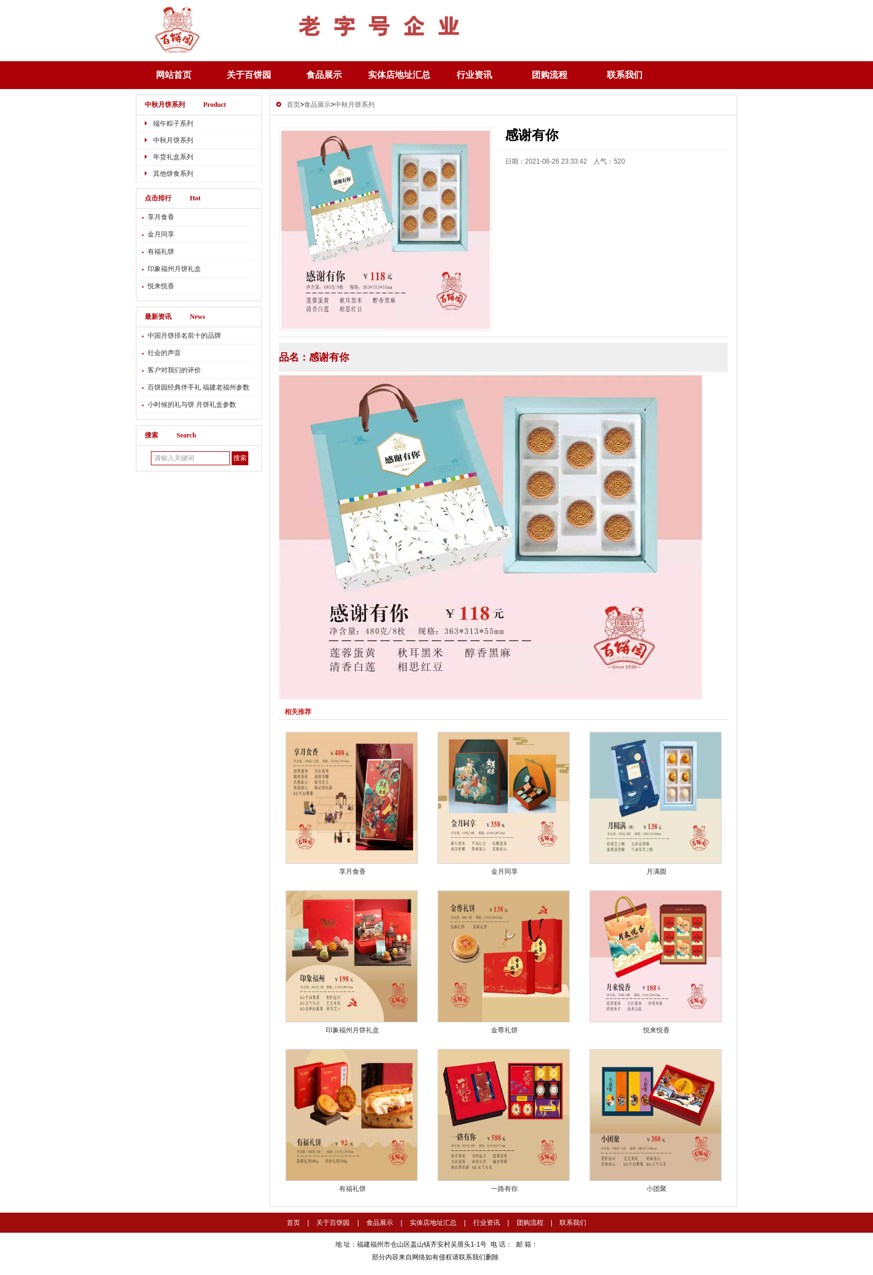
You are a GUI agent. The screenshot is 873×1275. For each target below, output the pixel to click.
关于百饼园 (249, 75)
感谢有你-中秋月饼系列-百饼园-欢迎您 (358, 26)
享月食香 (161, 217)
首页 (293, 105)
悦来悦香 (161, 286)
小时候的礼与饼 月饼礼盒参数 (192, 404)
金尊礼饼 (504, 1030)
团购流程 (549, 75)
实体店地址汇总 (399, 75)
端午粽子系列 (173, 123)
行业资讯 (474, 75)
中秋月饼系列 (165, 105)
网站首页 (174, 75)
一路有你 (504, 1189)
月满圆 (656, 871)
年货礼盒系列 (173, 157)
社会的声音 (164, 353)
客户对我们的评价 (174, 370)
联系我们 (625, 75)
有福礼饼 (161, 251)
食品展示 (324, 75)
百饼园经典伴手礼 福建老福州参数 (198, 387)
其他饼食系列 (173, 174)
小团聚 (656, 1189)
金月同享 (161, 234)
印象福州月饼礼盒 (174, 269)
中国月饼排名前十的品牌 (184, 335)
